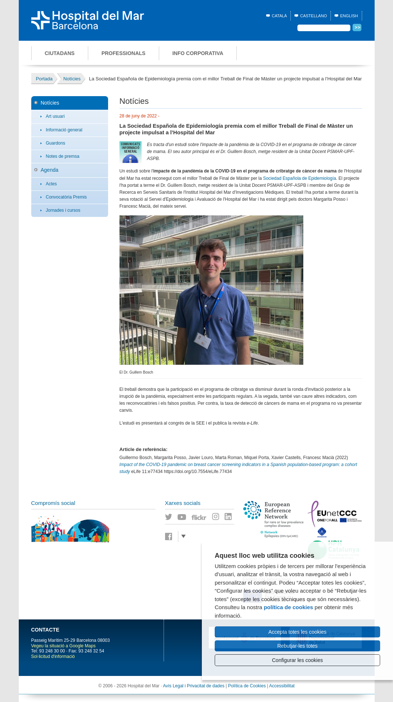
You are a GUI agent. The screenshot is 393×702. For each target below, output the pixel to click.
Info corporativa (198, 53)
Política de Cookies (247, 685)
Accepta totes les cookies (297, 632)
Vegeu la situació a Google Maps (63, 645)
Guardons (55, 143)
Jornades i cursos (63, 210)
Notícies (50, 103)
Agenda (49, 170)
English (349, 16)
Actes (51, 183)
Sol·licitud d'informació (53, 656)
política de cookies (288, 607)
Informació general (64, 129)
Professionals (123, 53)
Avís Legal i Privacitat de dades (193, 685)
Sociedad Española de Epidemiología (299, 178)
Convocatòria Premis (66, 197)
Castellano (313, 16)
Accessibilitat (281, 685)
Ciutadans (60, 53)
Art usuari (55, 116)
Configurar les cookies (297, 660)
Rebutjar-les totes (297, 646)
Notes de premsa (62, 156)
